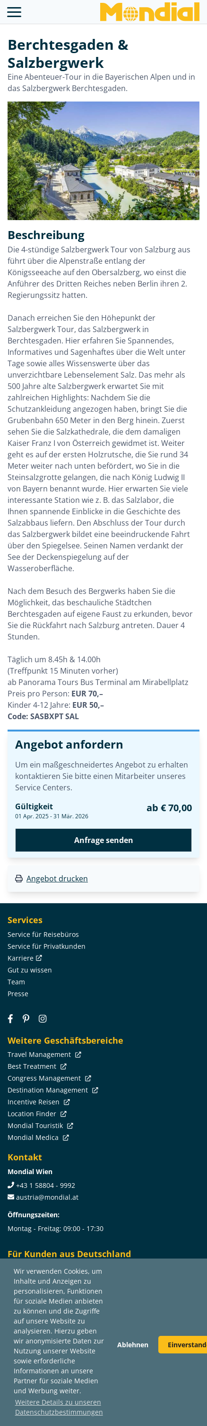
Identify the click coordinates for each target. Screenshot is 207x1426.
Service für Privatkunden (47, 946)
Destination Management (52, 1089)
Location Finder (36, 1113)
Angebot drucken (57, 878)
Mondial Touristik (39, 1125)
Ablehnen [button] (132, 1344)
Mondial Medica (37, 1137)
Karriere (24, 958)
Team (16, 981)
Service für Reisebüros (43, 934)
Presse (18, 993)
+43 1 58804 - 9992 (45, 1185)
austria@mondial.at (47, 1197)
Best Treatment (36, 1066)
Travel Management (43, 1054)
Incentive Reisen (38, 1101)
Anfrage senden (103, 840)
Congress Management (48, 1078)
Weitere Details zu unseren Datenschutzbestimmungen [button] (59, 1407)
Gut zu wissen (30, 969)
